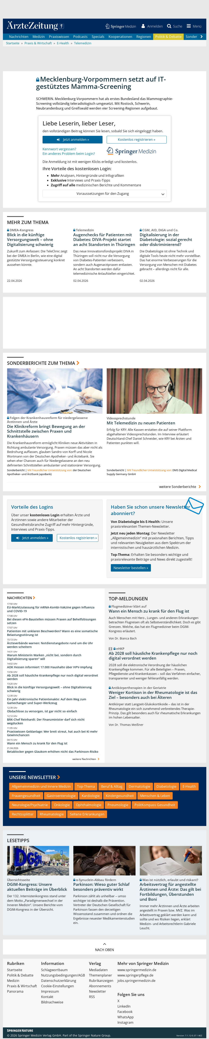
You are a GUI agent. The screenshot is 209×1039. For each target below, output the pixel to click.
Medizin (39, 37)
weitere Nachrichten (86, 759)
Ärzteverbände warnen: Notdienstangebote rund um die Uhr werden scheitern (50, 645)
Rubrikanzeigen (101, 981)
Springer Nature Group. (94, 1036)
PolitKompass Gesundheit (154, 805)
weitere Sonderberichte (180, 487)
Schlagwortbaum (54, 970)
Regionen (143, 37)
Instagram (125, 1023)
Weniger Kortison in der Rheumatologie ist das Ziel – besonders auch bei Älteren (153, 695)
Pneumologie (118, 805)
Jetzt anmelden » (72, 140)
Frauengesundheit (26, 796)
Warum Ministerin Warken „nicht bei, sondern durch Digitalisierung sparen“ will (44, 657)
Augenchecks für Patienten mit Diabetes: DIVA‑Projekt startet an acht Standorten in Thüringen (104, 240)
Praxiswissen (59, 37)
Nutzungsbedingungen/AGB (63, 976)
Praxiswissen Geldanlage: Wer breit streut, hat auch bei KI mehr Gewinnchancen (52, 734)
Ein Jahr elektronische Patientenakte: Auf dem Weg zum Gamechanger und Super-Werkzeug (46, 702)
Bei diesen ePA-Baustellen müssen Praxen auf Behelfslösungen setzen (51, 622)
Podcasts (80, 37)
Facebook (124, 1012)
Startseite (14, 970)
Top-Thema (86, 787)
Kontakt (47, 997)
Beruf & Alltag (111, 787)
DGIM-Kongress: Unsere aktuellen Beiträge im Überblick (37, 887)
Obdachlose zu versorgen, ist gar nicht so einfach (42, 712)
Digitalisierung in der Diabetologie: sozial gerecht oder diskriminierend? (166, 240)
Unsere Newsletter (32, 778)
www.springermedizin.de (136, 970)
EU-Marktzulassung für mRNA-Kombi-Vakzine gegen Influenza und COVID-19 (50, 610)
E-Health (189, 787)
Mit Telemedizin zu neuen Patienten (141, 423)
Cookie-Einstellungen (57, 987)
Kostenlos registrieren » (136, 140)
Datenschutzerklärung (58, 981)
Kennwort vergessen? (59, 149)
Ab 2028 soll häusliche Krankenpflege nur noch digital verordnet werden (52, 678)
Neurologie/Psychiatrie (30, 805)
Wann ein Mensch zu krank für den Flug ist (37, 744)
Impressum (50, 992)
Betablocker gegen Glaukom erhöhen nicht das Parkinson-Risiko (52, 752)
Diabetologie (166, 787)
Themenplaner (100, 976)
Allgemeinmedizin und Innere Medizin (41, 787)
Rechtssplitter (23, 815)
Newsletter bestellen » (131, 568)
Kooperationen (120, 37)
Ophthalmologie (88, 805)
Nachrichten (18, 37)
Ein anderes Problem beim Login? (69, 154)
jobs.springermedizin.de (136, 981)
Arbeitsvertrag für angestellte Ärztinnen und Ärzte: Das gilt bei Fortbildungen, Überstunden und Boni (170, 892)
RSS (92, 997)
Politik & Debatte (168, 37)
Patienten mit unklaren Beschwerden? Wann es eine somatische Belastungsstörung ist (52, 634)
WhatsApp (125, 1018)
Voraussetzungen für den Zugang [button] (120, 194)
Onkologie (62, 805)
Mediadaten (98, 970)
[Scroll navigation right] (202, 37)
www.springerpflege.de (135, 976)
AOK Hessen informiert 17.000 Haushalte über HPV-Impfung (49, 668)
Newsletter (97, 992)
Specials (98, 37)
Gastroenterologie (61, 796)
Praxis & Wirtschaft (22, 987)
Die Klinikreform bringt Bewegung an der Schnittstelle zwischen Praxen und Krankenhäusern (46, 432)
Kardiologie (91, 796)
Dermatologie (139, 787)
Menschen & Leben (155, 796)
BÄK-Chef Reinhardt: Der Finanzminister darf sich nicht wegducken (46, 722)
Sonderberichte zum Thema (41, 363)
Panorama (15, 992)
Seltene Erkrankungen (87, 815)
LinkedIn (124, 1007)
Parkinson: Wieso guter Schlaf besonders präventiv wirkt (101, 887)
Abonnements (100, 987)
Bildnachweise (52, 1003)
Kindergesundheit (120, 796)
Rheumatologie (52, 815)
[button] (193, 26)
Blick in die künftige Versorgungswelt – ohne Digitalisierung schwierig (30, 240)
